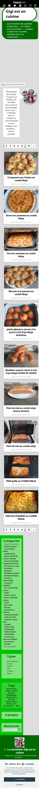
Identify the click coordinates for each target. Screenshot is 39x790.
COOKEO (7, 625)
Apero (9, 673)
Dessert (10, 671)
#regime (11, 699)
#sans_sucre (11, 703)
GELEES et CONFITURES (8, 579)
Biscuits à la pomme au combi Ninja (21, 293)
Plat (8, 669)
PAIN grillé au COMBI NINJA (21, 481)
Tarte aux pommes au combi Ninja (21, 217)
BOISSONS (8, 568)
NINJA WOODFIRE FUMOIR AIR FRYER (10, 562)
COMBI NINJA (9, 554)
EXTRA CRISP (9, 627)
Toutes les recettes (11, 544)
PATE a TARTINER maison (10, 599)
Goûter (10, 664)
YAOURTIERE (9, 634)
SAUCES (7, 607)
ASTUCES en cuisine (11, 566)
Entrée (9, 666)
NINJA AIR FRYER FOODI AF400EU (10, 557)
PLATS (6, 603)
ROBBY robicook (10, 546)
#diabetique (11, 695)
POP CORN (8, 605)
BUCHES (7, 644)
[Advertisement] (19, 60)
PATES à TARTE (10, 595)
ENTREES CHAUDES (11, 573)
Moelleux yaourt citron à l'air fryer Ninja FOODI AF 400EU (21, 372)
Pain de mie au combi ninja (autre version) (21, 410)
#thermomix (11, 689)
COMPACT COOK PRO (10, 621)
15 (29, 146)
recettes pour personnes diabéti (10, 638)
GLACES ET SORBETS (7, 584)
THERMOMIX (9, 629)
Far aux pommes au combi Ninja (21, 255)
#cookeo (11, 693)
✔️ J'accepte (19, 779)
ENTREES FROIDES (11, 576)
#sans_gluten (11, 701)
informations (9, 642)
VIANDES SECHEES (11, 615)
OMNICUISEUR (9, 632)
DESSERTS (8, 571)
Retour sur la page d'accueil (14, 84)
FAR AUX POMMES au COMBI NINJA (21, 517)
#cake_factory (11, 691)
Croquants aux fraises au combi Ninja (21, 179)
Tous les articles (10, 646)
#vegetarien (8, 706)
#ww (18, 706)
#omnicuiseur (11, 697)
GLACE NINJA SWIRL (9, 550)
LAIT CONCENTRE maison (10, 589)
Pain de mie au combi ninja (21, 446)
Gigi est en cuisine (16, 14)
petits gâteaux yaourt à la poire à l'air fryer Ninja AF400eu (21, 332)
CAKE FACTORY (10, 617)
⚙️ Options (19, 784)
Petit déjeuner (12, 661)
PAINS (6, 593)
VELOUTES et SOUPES (8, 611)
